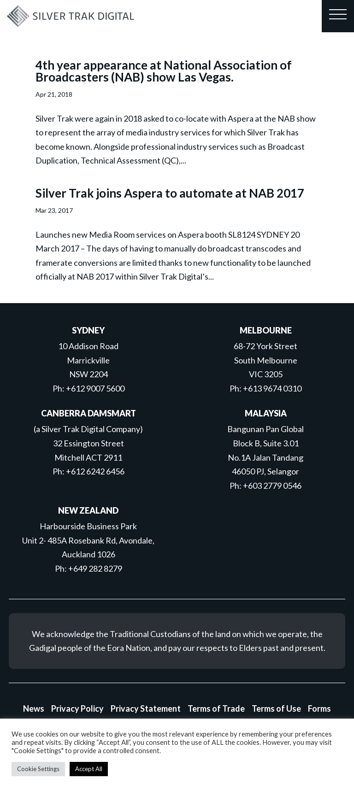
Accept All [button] (88, 768)
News (33, 708)
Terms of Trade (216, 708)
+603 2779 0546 (272, 485)
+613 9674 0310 (272, 388)
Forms (319, 708)
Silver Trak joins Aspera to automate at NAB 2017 (169, 193)
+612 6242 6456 (95, 471)
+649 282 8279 (95, 568)
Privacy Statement (146, 708)
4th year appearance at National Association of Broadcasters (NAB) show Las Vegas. (163, 71)
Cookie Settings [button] (38, 768)
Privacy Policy (77, 708)
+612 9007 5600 (95, 388)
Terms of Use (276, 708)
